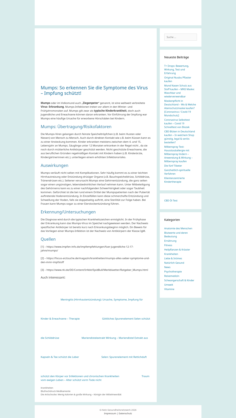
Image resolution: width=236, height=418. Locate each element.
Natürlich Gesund (174, 262)
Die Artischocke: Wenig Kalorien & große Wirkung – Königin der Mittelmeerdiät (81, 394)
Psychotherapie (173, 271)
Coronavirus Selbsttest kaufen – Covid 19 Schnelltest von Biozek (177, 123)
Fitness (168, 245)
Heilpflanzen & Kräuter (177, 249)
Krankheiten (47, 387)
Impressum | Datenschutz (118, 413)
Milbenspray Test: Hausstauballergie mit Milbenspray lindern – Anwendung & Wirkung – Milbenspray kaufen (178, 154)
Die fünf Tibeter (173, 165)
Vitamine (169, 289)
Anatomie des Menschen (178, 228)
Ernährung (170, 240)
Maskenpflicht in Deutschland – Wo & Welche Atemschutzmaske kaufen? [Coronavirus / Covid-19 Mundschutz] (180, 108)
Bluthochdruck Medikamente (55, 391)
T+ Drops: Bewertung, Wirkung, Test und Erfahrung (176, 69)
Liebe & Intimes (173, 258)
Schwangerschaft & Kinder (179, 280)
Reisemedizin (171, 276)
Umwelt (168, 284)
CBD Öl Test (170, 200)
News (167, 267)
